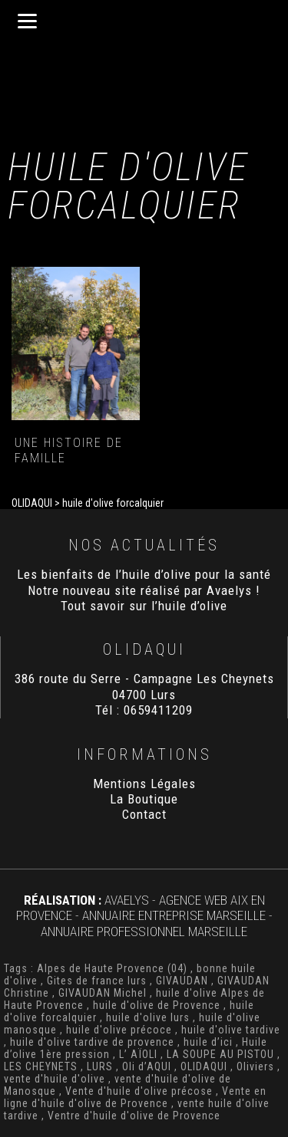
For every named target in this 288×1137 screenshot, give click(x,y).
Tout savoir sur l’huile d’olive (144, 605)
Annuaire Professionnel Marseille (144, 931)
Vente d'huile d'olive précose (139, 1091)
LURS (100, 1066)
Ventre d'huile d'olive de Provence (134, 1115)
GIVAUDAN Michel (102, 993)
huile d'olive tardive (230, 1030)
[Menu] (27, 21)
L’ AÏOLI (138, 1054)
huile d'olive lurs (148, 1017)
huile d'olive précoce (119, 1030)
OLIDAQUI (203, 1066)
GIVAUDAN (182, 980)
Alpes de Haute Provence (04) (112, 968)
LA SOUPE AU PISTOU (220, 1054)
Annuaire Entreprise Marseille (174, 915)
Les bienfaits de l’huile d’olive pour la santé (144, 574)
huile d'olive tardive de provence (92, 1042)
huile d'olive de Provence (156, 1005)
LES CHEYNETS (41, 1066)
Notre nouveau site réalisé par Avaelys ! (144, 590)
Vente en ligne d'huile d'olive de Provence (135, 1097)
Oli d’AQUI (146, 1066)
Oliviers (255, 1066)
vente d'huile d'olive (54, 1079)
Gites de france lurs (97, 980)
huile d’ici (208, 1042)
